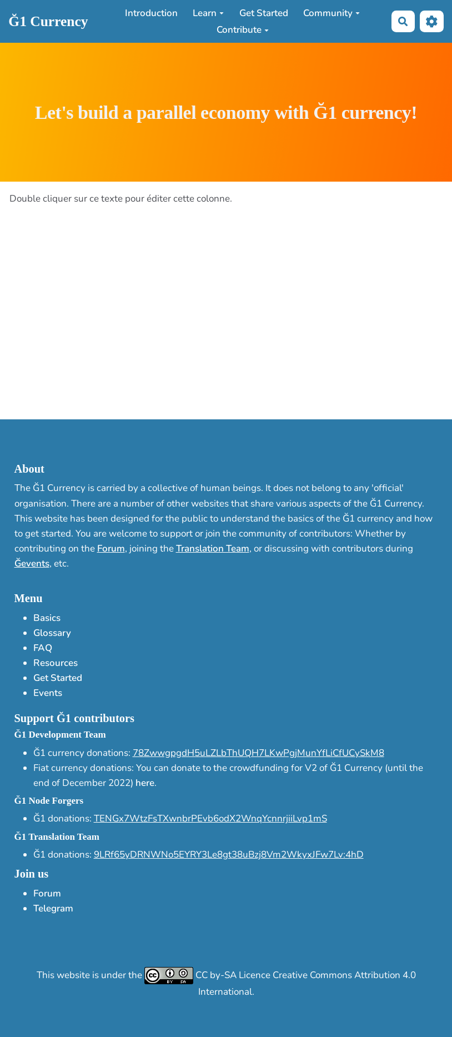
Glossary (52, 633)
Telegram (53, 908)
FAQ (42, 648)
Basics (47, 618)
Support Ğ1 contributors (74, 718)
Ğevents (31, 563)
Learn (208, 13)
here (144, 783)
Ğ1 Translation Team (56, 836)
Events (47, 693)
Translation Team (212, 548)
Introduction (151, 13)
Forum (111, 548)
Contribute (243, 29)
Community (331, 13)
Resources (55, 663)
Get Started (263, 13)
